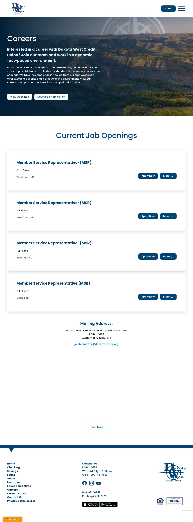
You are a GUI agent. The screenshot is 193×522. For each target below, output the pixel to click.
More (168, 176)
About (11, 478)
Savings (12, 471)
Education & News (19, 486)
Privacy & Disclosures (21, 501)
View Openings (19, 97)
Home (11, 463)
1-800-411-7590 (98, 475)
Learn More (96, 427)
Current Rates (16, 493)
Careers (12, 490)
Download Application (51, 97)
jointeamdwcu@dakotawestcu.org (96, 344)
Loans (11, 475)
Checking (13, 467)
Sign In (168, 8)
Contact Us (14, 497)
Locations (13, 482)
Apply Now (148, 176)
